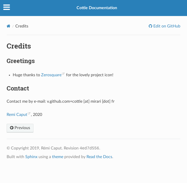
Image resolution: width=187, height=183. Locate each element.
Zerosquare (51, 75)
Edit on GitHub (166, 26)
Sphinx (31, 157)
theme (57, 157)
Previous (20, 128)
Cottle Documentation (97, 8)
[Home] (8, 26)
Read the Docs (99, 157)
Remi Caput (17, 115)
